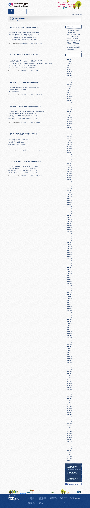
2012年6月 (69, 312)
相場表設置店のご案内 (53, 498)
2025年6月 (69, 78)
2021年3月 (69, 177)
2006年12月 (69, 450)
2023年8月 (69, 117)
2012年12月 (69, 300)
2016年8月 (69, 242)
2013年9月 (69, 281)
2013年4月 (69, 292)
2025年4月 (69, 82)
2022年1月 (69, 157)
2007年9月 (69, 431)
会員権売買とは (31, 11)
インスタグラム (72, 497)
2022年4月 (69, 150)
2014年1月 (69, 273)
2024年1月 (69, 109)
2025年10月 (69, 69)
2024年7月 (69, 98)
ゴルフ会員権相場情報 (20, 11)
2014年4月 (69, 269)
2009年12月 (69, 375)
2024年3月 (69, 105)
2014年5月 (69, 267)
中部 (32, 175)
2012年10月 (69, 304)
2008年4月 (69, 417)
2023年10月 (69, 115)
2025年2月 (69, 86)
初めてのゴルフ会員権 (42, 497)
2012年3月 (69, 319)
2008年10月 (69, 404)
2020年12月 (69, 184)
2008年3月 (69, 419)
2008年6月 (69, 412)
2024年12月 (69, 90)
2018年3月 (69, 211)
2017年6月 (69, 223)
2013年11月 (69, 277)
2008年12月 (69, 400)
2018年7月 (69, 204)
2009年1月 (69, 398)
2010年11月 (69, 352)
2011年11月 (69, 327)
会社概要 (67, 11)
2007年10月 (69, 429)
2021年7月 (69, 169)
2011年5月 (69, 340)
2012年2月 (69, 321)
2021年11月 (69, 161)
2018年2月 (69, 213)
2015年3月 (69, 260)
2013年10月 (69, 279)
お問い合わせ (75, 11)
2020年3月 (69, 192)
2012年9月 (69, 306)
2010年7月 (69, 360)
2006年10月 (69, 454)
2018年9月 (69, 200)
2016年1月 (69, 250)
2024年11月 (69, 92)
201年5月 (69, 460)
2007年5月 (69, 439)
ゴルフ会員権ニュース (25, 43)
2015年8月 (69, 254)
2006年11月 (69, 452)
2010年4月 (69, 367)
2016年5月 (69, 244)
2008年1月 (69, 423)
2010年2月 (69, 371)
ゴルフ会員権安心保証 (42, 498)
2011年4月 (69, 342)
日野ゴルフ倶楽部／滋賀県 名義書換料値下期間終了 (23, 134)
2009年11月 (69, 377)
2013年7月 (69, 285)
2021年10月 (69, 163)
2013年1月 (69, 298)
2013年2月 (69, 296)
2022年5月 (69, 148)
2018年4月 (69, 208)
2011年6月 (69, 337)
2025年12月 (69, 65)
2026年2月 (69, 61)
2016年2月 (69, 248)
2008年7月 (69, 410)
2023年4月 (69, 125)
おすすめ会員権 (59, 11)
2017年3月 (69, 229)
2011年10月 (69, 329)
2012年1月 (69, 323)
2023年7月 (69, 119)
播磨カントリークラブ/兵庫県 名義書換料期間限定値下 (24, 27)
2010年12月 (69, 350)
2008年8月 (69, 408)
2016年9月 (69, 240)
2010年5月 (69, 365)
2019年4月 (69, 194)
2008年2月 (69, 421)
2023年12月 (69, 111)
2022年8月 (69, 142)
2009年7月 (69, 385)
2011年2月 (69, 346)
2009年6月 (69, 387)
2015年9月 (69, 252)
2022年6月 (69, 146)
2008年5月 (69, 414)
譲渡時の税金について (31, 502)
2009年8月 (69, 383)
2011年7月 (69, 335)
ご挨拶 (40, 502)
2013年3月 (69, 294)
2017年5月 (69, 225)
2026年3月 (69, 59)
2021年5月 (69, 173)
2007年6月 (69, 437)
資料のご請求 (41, 503)
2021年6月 (69, 171)
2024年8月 (69, 96)
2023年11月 (69, 113)
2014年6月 (69, 265)
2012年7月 (69, 310)
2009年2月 (69, 396)
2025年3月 (69, 84)
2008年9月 (69, 406)
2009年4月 (69, 392)
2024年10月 (69, 94)
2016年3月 (69, 246)
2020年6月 (69, 190)
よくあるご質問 (49, 11)
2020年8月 (69, 188)
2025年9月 (69, 71)
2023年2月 (69, 129)
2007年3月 (69, 444)
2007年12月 (69, 425)
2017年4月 (69, 227)
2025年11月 (69, 67)
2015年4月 (69, 258)
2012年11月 (69, 302)
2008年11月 (69, 402)
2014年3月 (69, 271)
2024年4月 (69, 102)
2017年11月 (69, 217)
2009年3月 (69, 394)
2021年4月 (69, 175)
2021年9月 (69, 165)
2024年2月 (69, 107)
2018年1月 (69, 215)
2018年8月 (69, 202)
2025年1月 (69, 88)
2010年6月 (69, 362)
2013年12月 (69, 275)
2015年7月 (69, 256)
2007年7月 (69, 435)
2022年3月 (69, 152)
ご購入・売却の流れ (31, 498)
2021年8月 (69, 167)
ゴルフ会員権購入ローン (31, 503)
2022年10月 (69, 138)
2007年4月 (69, 441)
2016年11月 (69, 236)
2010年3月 (69, 369)
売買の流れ (40, 11)
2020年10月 (69, 186)
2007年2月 (69, 446)
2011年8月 (69, 333)
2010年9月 (69, 356)
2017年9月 (69, 219)
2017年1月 (69, 233)
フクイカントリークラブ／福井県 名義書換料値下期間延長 (25, 161)
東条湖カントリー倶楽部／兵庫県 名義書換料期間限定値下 (25, 106)
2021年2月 (69, 179)
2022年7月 (69, 144)
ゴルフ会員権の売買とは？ (32, 497)
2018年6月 (69, 206)
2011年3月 (69, 344)
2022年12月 (69, 134)
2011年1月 (69, 348)
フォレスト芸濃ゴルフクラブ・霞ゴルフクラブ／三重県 (25, 54)
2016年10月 (69, 238)
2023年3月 (69, 127)
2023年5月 (69, 123)
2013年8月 (69, 283)
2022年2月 (69, 154)
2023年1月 (69, 132)
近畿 (32, 43)
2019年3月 (69, 196)
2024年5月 (69, 100)
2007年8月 (69, 433)
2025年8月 (69, 73)
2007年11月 (69, 427)
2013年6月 (69, 288)
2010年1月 (69, 373)
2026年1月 (69, 63)
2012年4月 (69, 317)
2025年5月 (69, 80)
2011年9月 (69, 331)
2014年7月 (69, 263)
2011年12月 (69, 325)
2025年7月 (69, 75)
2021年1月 (69, 181)
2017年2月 (69, 231)
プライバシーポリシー (63, 502)
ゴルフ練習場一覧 (53, 497)
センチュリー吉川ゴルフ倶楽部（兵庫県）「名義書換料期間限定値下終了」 (73, 47)
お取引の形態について (42, 499)
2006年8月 (69, 458)
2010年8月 (69, 358)
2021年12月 (69, 159)
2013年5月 (69, 290)
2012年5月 (69, 315)
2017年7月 (69, 221)
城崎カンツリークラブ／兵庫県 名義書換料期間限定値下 (25, 82)
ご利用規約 (40, 504)
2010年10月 (69, 354)
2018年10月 (69, 198)
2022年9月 (69, 140)
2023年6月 (69, 121)
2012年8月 (69, 308)
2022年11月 (69, 136)
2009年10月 (69, 379)
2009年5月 (69, 389)
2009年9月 (69, 381)
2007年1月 (69, 448)
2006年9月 (69, 456)
